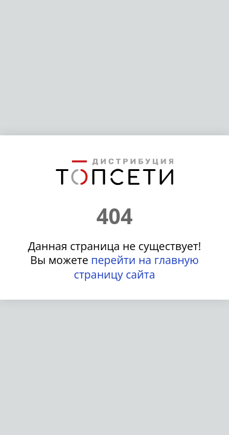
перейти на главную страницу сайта (136, 267)
